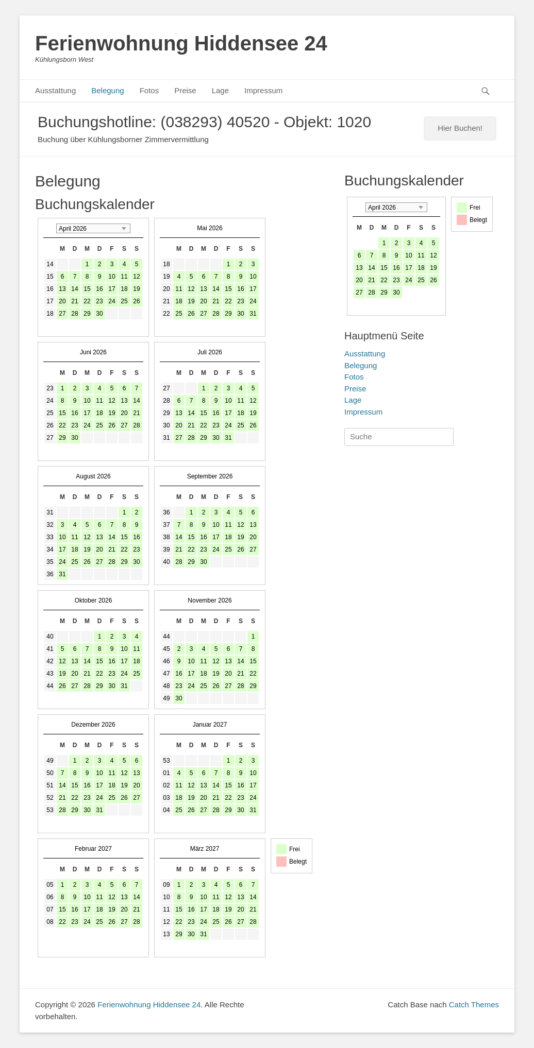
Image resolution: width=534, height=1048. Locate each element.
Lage (220, 90)
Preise (185, 90)
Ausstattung (55, 90)
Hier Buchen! (460, 128)
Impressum (263, 90)
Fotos (149, 90)
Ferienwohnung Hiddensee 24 (181, 43)
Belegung (107, 90)
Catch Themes (474, 1004)
